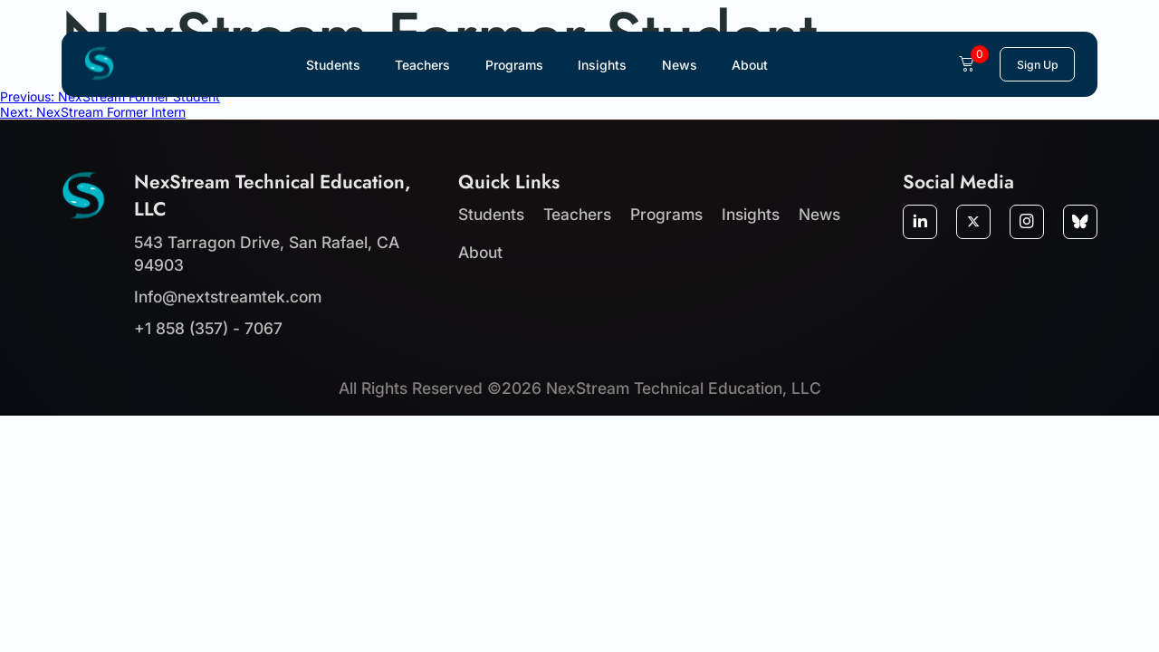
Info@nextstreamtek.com (227, 296)
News (679, 64)
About (750, 64)
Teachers (422, 64)
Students (333, 64)
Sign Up (1037, 65)
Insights (602, 64)
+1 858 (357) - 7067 (208, 328)
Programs (514, 64)
